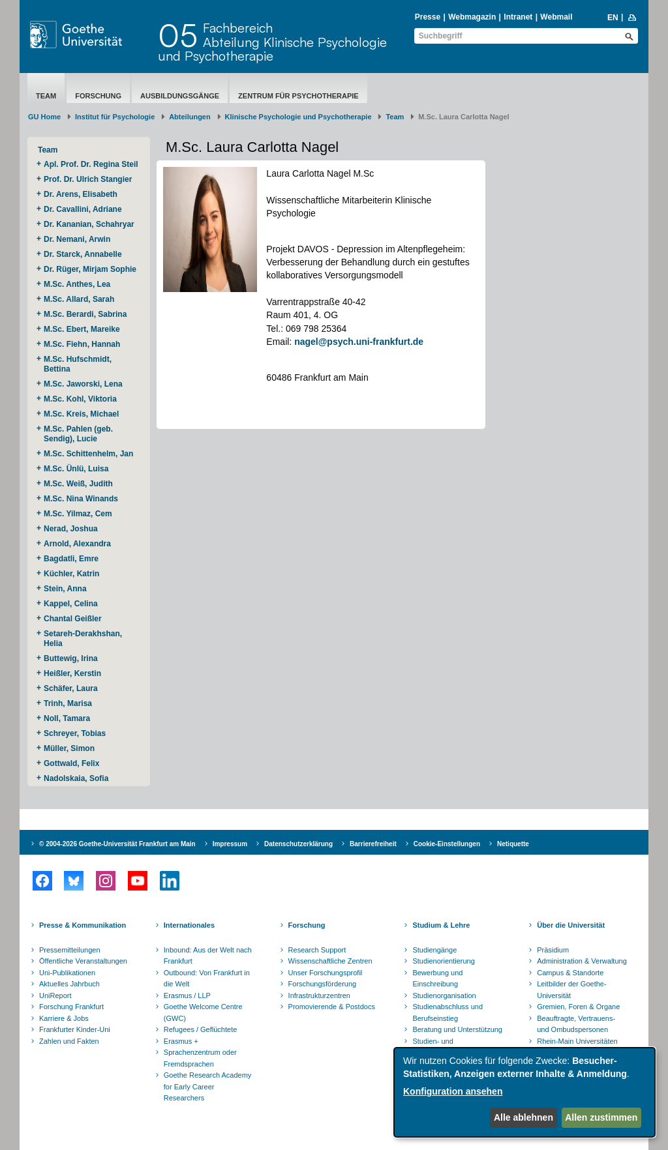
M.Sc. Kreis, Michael (81, 414)
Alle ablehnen (523, 1117)
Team (46, 96)
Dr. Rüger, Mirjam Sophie (91, 269)
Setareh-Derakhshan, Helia (83, 638)
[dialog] (524, 1092)
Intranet (518, 17)
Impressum (230, 844)
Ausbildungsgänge (179, 96)
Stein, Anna (65, 588)
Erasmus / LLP (187, 995)
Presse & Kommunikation (82, 925)
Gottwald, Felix (71, 763)
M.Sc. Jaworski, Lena (83, 384)
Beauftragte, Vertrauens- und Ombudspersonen (576, 1024)
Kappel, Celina (72, 603)
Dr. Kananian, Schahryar (90, 224)
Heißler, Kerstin (73, 673)
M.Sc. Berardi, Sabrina (85, 314)
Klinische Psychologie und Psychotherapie (298, 117)
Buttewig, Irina (72, 658)
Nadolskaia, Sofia (76, 778)
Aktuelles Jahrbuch (69, 984)
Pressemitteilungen (69, 950)
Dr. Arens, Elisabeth (81, 194)
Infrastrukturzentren (319, 995)
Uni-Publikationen (67, 973)
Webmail (556, 17)
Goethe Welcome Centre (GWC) (203, 1012)
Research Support (317, 950)
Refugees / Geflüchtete (200, 1029)
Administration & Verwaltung (582, 961)
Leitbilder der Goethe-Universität (571, 989)
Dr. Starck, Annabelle (84, 254)
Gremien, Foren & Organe (578, 1006)
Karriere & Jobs (64, 1018)
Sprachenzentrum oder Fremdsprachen (200, 1058)
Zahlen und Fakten (69, 1041)
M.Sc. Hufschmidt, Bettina (78, 364)
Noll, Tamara (68, 718)
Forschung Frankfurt (71, 1006)
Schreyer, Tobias (76, 733)
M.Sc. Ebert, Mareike (83, 329)
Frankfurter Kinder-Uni (74, 1029)
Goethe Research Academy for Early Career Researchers (208, 1086)
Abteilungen (190, 117)
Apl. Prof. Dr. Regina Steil (91, 164)
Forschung (98, 96)
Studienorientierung (443, 961)
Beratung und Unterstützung (457, 1029)
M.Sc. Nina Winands (81, 498)
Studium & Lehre (441, 925)
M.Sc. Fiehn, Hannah (82, 344)
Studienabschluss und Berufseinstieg (447, 1012)
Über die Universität (571, 925)
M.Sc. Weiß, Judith (79, 483)
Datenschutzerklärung (298, 844)
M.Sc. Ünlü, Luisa (77, 468)
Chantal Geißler (73, 618)
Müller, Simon (69, 748)
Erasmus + (181, 1041)
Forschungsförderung (322, 984)
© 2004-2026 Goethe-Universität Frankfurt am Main (117, 844)
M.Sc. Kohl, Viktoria (81, 399)
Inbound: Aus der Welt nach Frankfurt (208, 956)
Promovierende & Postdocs (331, 1006)
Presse (427, 17)
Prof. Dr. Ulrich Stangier (88, 179)
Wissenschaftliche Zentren (330, 961)
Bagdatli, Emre (71, 558)
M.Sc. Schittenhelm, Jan (90, 453)
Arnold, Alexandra (77, 543)
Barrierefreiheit (373, 844)
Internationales (189, 925)
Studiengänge (434, 950)
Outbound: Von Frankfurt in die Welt (207, 978)
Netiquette (513, 844)
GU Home (44, 117)
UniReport (55, 995)
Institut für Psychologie (115, 117)
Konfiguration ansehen (452, 1091)
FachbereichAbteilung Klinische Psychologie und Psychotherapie (272, 42)
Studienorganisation (444, 995)
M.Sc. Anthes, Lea (78, 284)
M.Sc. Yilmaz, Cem (79, 513)
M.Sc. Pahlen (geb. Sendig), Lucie (78, 433)
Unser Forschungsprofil (325, 973)
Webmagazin (472, 17)
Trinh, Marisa (69, 703)
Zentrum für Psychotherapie (298, 96)
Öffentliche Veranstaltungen (83, 961)
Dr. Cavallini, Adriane (84, 209)
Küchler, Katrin (73, 573)
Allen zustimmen (601, 1117)
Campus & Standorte (570, 973)
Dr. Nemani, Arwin (79, 239)
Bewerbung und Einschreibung (437, 978)
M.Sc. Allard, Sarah (79, 299)
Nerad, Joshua (72, 528)
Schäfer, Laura (72, 688)
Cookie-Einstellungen (447, 844)
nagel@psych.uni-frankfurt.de (358, 341)
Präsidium (553, 950)
